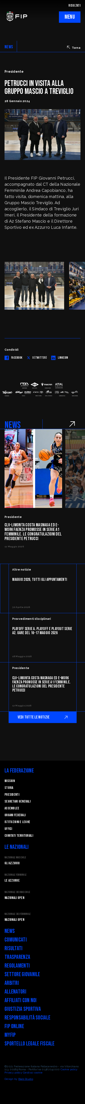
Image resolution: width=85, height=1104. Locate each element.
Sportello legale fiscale (30, 1043)
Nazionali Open (14, 898)
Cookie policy (69, 1069)
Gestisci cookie (32, 1072)
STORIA (9, 788)
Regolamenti (17, 965)
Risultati (14, 948)
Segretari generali (18, 801)
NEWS (9, 47)
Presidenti (12, 795)
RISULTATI (74, 5)
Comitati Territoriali (19, 836)
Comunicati (16, 939)
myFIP (10, 1035)
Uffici (8, 829)
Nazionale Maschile (15, 857)
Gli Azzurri (12, 863)
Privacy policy (13, 1072)
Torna (73, 47)
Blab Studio (25, 1079)
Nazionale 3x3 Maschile (17, 892)
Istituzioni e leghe (17, 822)
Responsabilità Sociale (27, 1017)
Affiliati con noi (21, 1000)
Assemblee (12, 808)
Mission (10, 781)
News (10, 931)
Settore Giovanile (22, 974)
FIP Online (14, 1026)
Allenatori (15, 991)
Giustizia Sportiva (23, 1009)
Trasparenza (17, 957)
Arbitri (12, 983)
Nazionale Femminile (16, 875)
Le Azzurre (12, 880)
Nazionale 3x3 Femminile (18, 914)
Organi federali (15, 815)
